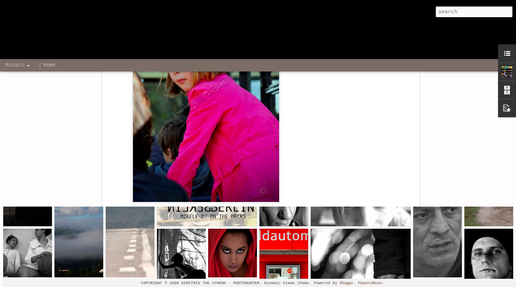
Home (49, 65)
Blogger (346, 283)
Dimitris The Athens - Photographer (301, 122)
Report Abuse (370, 283)
